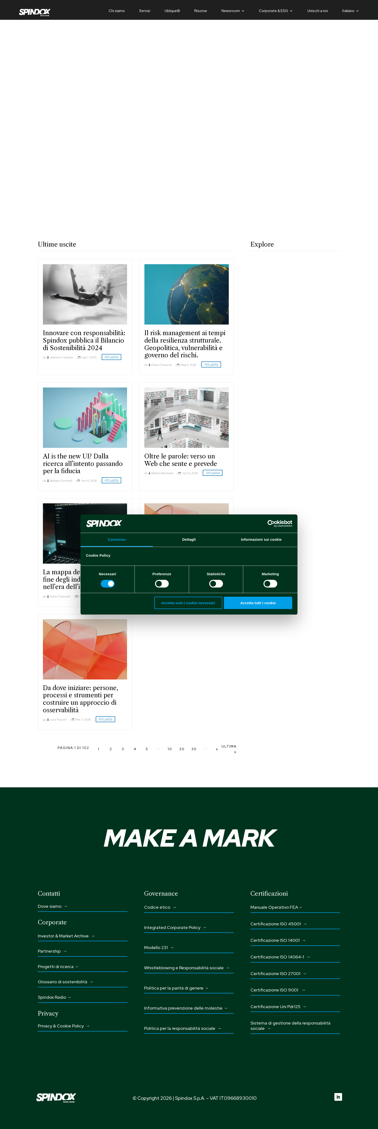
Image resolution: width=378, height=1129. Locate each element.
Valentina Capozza (61, 357)
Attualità (111, 357)
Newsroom (231, 11)
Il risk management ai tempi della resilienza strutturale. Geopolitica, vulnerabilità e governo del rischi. (184, 344)
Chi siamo (117, 11)
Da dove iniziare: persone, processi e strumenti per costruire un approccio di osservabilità (80, 699)
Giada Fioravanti (161, 365)
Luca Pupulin (58, 719)
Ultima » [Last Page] (229, 749)
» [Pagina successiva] (217, 749)
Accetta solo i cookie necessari (188, 603)
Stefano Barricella (162, 473)
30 (194, 749)
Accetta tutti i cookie (258, 603)
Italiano (348, 11)
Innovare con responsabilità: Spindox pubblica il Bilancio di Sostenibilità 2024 (84, 340)
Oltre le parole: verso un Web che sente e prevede (180, 460)
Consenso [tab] (116, 539)
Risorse (200, 11)
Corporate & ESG (273, 11)
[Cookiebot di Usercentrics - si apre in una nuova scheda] (271, 523)
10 (170, 749)
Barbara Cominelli (61, 481)
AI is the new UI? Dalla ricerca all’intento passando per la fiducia (83, 463)
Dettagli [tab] (189, 539)
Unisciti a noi (317, 11)
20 (182, 749)
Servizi (144, 11)
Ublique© (172, 11)
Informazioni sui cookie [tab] (261, 539)
